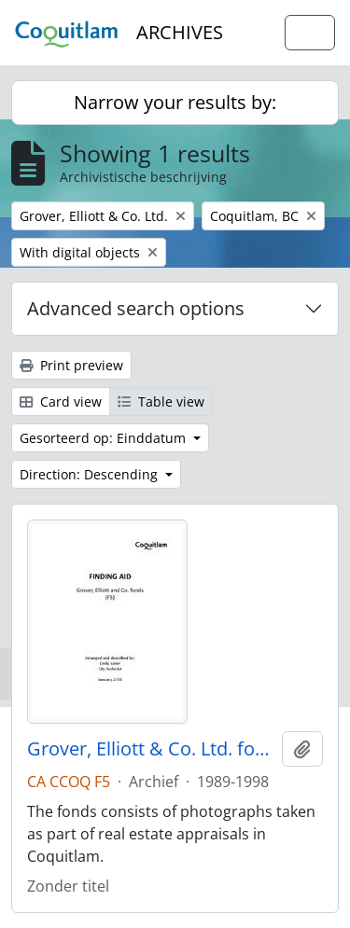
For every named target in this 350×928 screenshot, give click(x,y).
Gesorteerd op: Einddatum (104, 438)
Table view (161, 401)
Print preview (71, 365)
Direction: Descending (90, 474)
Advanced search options (136, 308)
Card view (61, 401)
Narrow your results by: (175, 102)
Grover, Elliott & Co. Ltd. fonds (150, 749)
